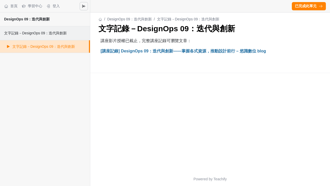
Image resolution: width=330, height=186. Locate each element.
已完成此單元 (309, 6)
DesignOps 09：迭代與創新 (27, 19)
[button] (309, 6)
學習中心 (32, 6)
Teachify (220, 179)
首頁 (11, 6)
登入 (53, 6)
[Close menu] (84, 6)
